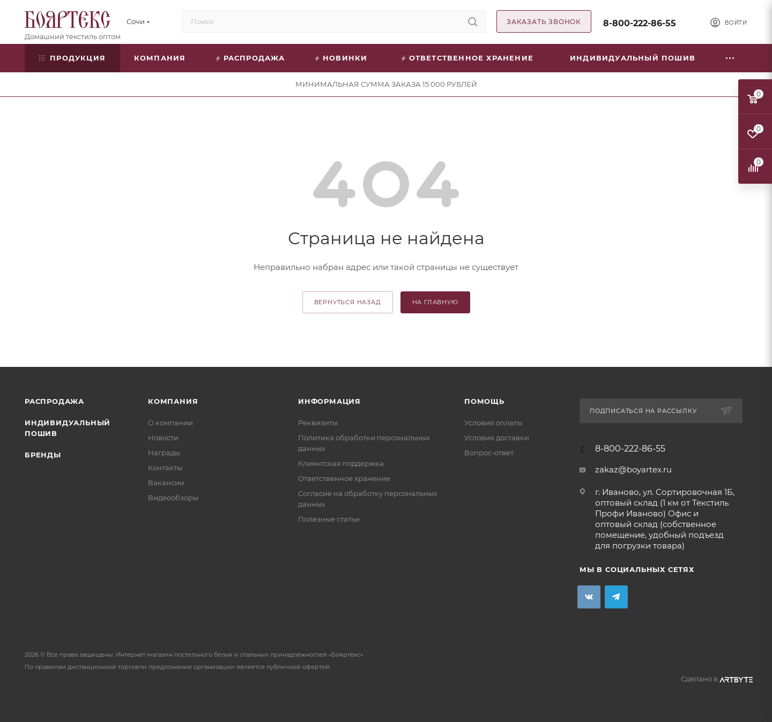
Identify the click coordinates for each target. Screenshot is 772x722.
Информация (329, 401)
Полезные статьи (329, 519)
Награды (164, 452)
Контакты (165, 467)
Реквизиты (318, 422)
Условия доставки (496, 437)
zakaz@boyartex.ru (633, 469)
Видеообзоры (173, 497)
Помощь (484, 401)
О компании (170, 422)
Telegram (616, 596)
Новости (163, 437)
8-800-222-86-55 (639, 23)
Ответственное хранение (344, 478)
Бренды (43, 454)
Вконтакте (588, 596)
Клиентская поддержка (341, 463)
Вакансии (166, 482)
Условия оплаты (493, 422)
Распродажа (54, 401)
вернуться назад (347, 302)
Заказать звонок (544, 22)
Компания (173, 401)
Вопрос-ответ (489, 452)
